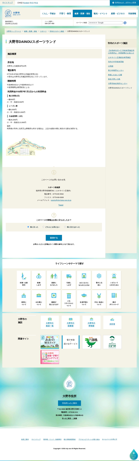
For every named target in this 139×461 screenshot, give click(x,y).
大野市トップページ (13, 31)
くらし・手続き (49, 14)
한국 (32, 3)
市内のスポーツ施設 (57, 31)
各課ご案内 (25, 439)
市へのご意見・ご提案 (69, 418)
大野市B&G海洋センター (117, 83)
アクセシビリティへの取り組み (89, 439)
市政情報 (132, 14)
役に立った (34, 227)
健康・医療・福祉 (82, 14)
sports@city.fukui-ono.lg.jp (61, 200)
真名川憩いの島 (114, 79)
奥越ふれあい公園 (115, 75)
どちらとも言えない (52, 227)
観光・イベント (100, 14)
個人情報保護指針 (70, 439)
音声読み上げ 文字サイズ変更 (125, 2)
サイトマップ (7, 2)
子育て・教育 (65, 14)
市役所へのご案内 (69, 403)
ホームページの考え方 (109, 439)
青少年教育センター (116, 70)
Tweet (60, 205)
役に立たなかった (73, 227)
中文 (36, 3)
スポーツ (43, 31)
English (26, 3)
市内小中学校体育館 (116, 62)
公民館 (110, 66)
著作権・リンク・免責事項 (52, 439)
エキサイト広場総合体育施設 (119, 57)
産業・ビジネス (118, 14)
